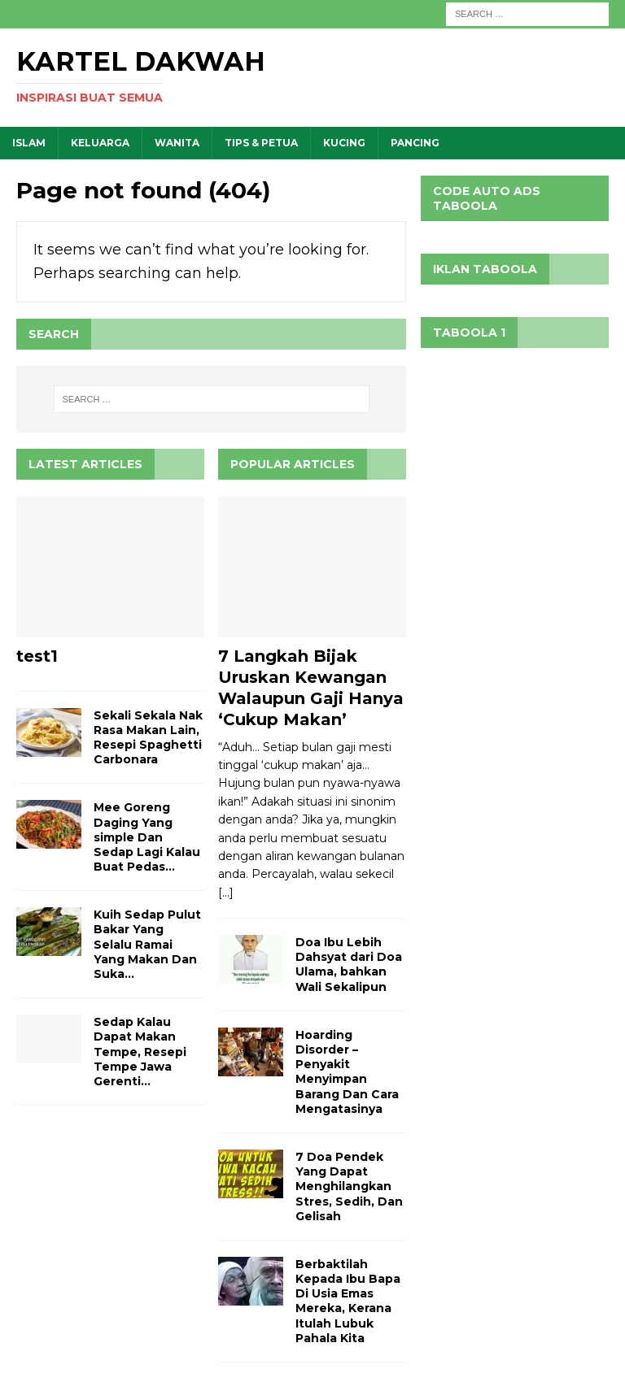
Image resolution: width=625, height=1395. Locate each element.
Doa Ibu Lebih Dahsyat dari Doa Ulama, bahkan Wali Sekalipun (348, 964)
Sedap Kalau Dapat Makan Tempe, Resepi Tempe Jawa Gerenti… (140, 1052)
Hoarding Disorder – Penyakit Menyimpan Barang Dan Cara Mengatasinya (347, 1072)
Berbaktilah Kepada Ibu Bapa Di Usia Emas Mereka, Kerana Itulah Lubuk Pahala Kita (347, 1301)
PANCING (415, 143)
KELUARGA (100, 143)
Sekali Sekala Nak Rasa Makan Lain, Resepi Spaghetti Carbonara (148, 737)
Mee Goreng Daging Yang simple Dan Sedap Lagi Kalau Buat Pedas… (147, 837)
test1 (37, 656)
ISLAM (29, 143)
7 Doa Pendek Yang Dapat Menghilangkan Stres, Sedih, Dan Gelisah (349, 1186)
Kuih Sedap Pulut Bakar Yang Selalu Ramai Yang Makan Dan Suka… (147, 944)
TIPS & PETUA (261, 143)
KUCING (344, 143)
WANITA (177, 143)
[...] (226, 892)
